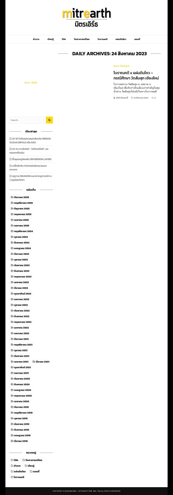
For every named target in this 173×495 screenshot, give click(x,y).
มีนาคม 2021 (42, 361)
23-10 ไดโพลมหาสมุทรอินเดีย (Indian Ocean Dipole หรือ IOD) (31, 92)
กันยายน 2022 (22, 310)
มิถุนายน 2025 (22, 208)
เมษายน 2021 (21, 361)
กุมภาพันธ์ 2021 (22, 367)
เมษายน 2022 (21, 327)
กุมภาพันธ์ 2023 (22, 293)
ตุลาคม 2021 (20, 350)
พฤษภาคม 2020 (23, 395)
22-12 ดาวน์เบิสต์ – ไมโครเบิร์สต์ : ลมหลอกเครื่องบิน (28, 150)
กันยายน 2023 (22, 265)
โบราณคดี (102, 39)
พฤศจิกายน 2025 (23, 203)
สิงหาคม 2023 (21, 271)
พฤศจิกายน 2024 (23, 231)
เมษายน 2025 (21, 220)
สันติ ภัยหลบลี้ (122, 97)
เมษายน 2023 (21, 282)
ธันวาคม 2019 (21, 407)
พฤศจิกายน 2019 (23, 412)
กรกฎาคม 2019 (22, 435)
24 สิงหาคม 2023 (141, 97)
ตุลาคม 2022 (21, 305)
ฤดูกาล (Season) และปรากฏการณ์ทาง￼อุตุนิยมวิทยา (30, 178)
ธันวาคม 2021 (21, 339)
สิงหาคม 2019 (21, 429)
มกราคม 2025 (21, 225)
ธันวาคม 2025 (21, 197)
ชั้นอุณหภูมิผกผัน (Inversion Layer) (31, 159)
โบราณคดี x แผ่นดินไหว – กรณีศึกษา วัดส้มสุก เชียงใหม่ (136, 75)
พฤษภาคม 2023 (22, 276)
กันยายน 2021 (21, 356)
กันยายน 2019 (21, 424)
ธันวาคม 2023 (21, 254)
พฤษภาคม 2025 (22, 214)
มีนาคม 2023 (21, 288)
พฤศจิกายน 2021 (23, 344)
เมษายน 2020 (21, 401)
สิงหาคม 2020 (22, 384)
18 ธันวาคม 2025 (31, 104)
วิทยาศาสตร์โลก (82, 39)
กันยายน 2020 (22, 378)
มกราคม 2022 (21, 333)
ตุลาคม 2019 (21, 418)
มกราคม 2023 (21, 299)
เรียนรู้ (50, 39)
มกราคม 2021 (21, 373)
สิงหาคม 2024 (21, 242)
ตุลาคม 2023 (21, 259)
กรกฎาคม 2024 (22, 248)
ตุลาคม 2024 (21, 237)
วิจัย (64, 39)
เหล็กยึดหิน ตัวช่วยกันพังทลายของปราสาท (28, 167)
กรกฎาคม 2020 (22, 390)
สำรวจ (36, 39)
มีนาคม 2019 (21, 441)
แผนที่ (137, 39)
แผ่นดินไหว (121, 39)
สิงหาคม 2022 (21, 316)
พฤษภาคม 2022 (22, 322)
